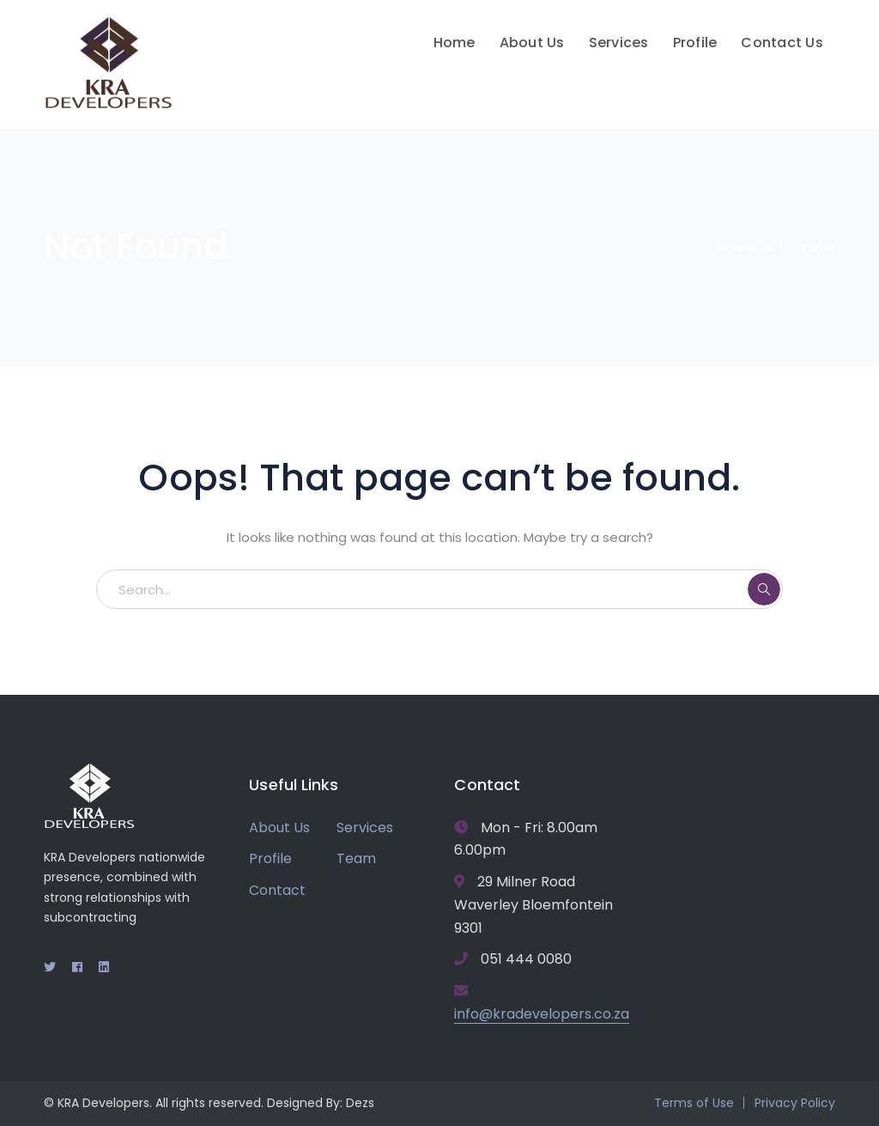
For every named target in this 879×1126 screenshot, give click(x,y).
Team (356, 858)
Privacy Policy (795, 1102)
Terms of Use (694, 1102)
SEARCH (764, 589)
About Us (279, 827)
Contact (277, 890)
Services (364, 827)
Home (736, 248)
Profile (270, 858)
